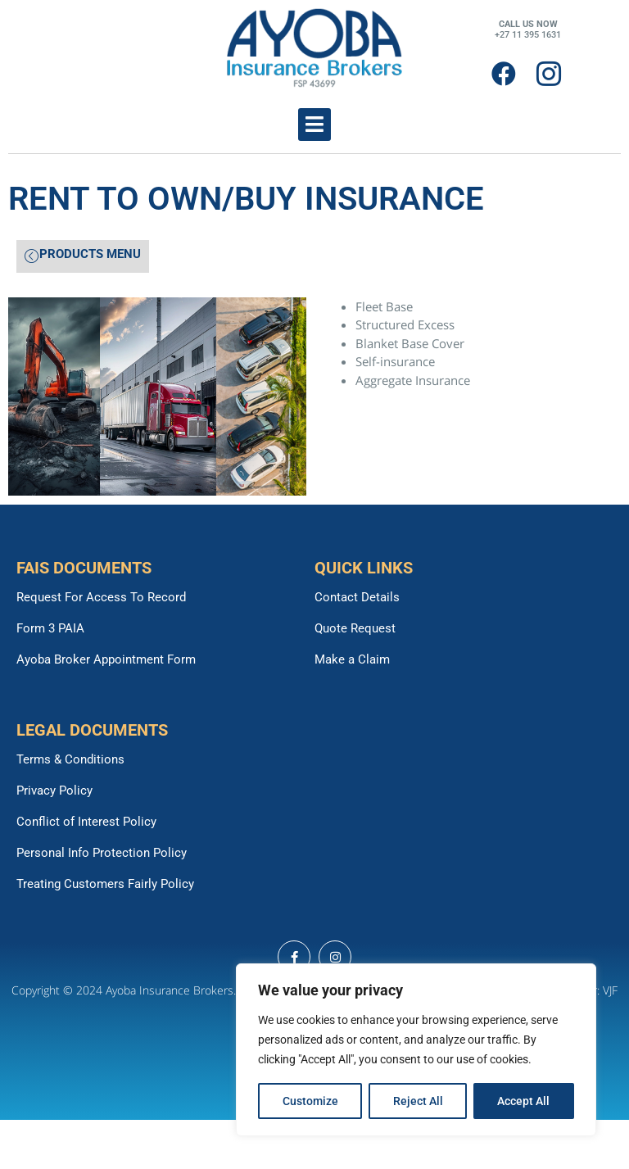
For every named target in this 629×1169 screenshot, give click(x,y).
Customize (310, 1101)
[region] (416, 1050)
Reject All (418, 1101)
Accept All (524, 1101)
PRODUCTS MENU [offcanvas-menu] (83, 256)
